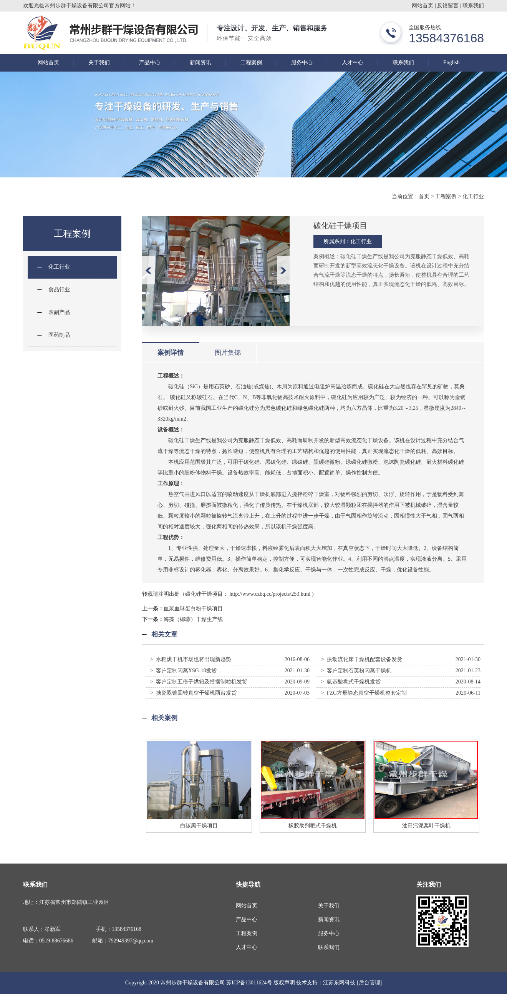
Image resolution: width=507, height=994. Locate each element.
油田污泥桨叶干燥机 (426, 826)
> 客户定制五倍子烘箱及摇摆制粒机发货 (198, 682)
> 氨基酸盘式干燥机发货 (351, 682)
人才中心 (352, 62)
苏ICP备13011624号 (249, 983)
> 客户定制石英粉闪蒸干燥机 (356, 670)
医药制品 (59, 335)
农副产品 (59, 312)
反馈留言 (448, 5)
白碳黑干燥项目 (199, 826)
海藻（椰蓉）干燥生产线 (193, 619)
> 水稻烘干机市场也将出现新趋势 (190, 659)
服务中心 (302, 62)
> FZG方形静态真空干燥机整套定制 (364, 693)
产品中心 (150, 62)
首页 (424, 196)
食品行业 (59, 289)
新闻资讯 (200, 62)
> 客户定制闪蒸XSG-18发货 (183, 670)
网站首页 (422, 5)
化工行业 (473, 196)
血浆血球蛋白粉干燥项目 (193, 608)
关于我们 (99, 62)
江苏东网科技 (339, 983)
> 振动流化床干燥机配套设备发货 (361, 659)
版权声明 (284, 983)
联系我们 (473, 5)
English (451, 62)
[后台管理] (369, 983)
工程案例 (251, 62)
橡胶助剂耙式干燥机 (312, 826)
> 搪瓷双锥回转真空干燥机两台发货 (193, 693)
